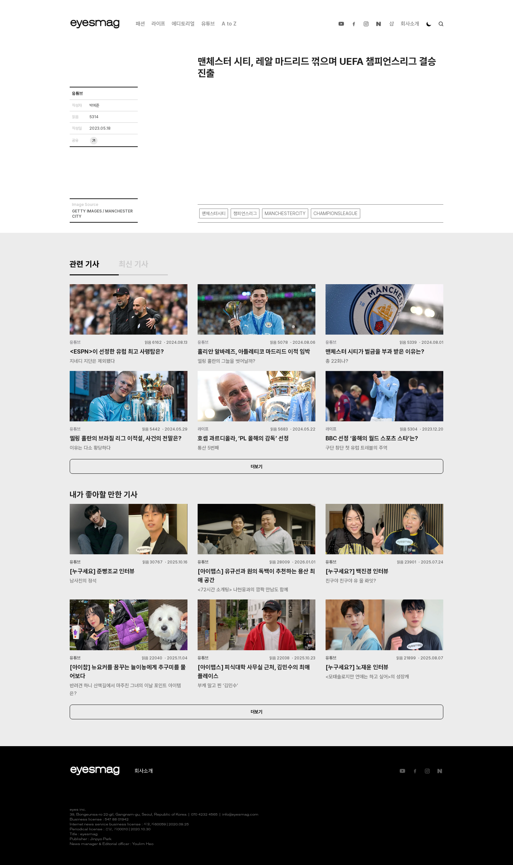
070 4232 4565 (204, 815)
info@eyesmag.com (240, 815)
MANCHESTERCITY (285, 213)
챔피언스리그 (245, 213)
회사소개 (410, 24)
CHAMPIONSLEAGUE (335, 213)
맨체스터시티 (213, 213)
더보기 (256, 466)
